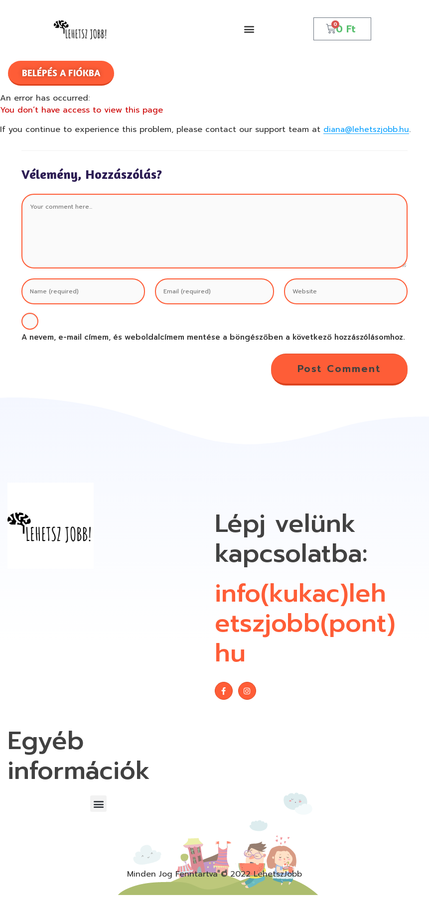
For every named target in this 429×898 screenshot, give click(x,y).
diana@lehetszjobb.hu (366, 129)
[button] (249, 28)
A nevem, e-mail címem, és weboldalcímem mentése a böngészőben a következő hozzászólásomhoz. (213, 337)
